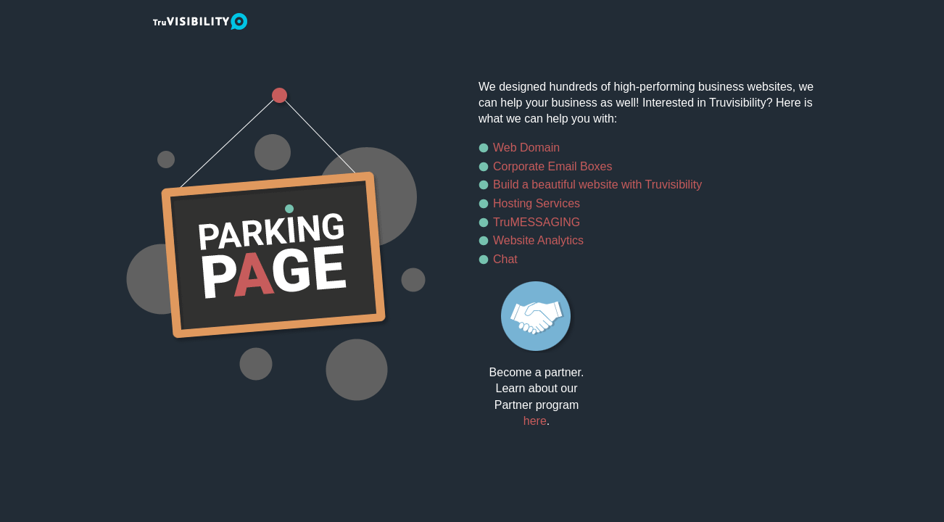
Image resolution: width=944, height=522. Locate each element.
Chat (505, 259)
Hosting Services (536, 203)
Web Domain (526, 147)
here (535, 421)
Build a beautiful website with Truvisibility (597, 184)
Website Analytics (538, 240)
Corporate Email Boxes (553, 166)
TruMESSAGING (536, 222)
